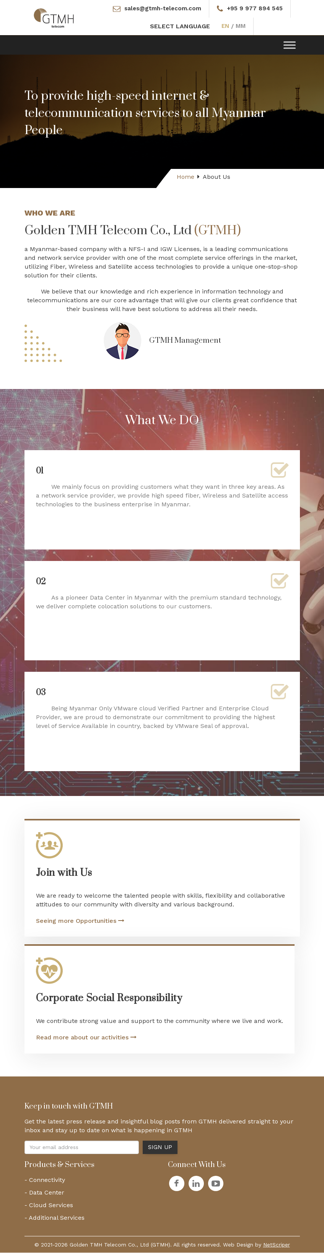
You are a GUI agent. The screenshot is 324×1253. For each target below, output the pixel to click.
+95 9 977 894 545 (256, 8)
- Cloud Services (48, 1205)
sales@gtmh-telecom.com (161, 8)
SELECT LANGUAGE (180, 26)
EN (225, 26)
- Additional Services (54, 1218)
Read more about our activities (86, 1037)
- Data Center (44, 1192)
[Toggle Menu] (289, 45)
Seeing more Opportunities (80, 921)
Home (185, 177)
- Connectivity (44, 1180)
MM (241, 26)
